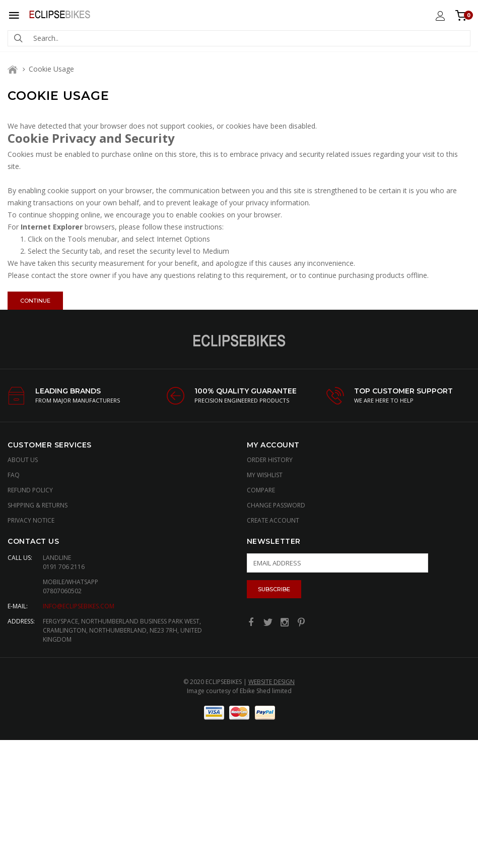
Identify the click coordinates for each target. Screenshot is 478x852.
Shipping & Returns (37, 505)
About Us (23, 460)
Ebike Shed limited (266, 691)
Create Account (273, 520)
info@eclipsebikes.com (78, 606)
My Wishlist (265, 475)
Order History (270, 460)
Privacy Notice (31, 520)
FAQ (14, 475)
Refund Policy (30, 490)
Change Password (276, 505)
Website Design (271, 681)
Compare (261, 490)
